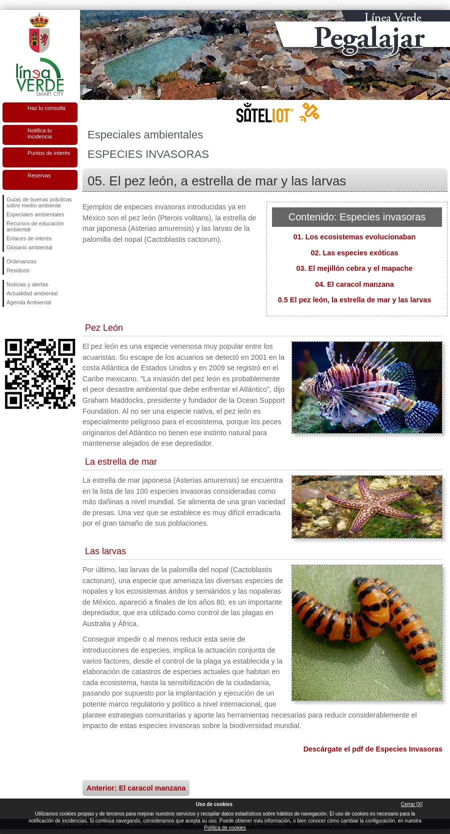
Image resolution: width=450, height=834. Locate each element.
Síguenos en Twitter (25, 323)
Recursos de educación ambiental (35, 226)
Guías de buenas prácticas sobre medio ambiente (39, 202)
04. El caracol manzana (354, 284)
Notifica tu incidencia (40, 133)
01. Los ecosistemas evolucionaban (355, 237)
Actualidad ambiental (32, 293)
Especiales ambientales (35, 214)
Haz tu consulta (47, 108)
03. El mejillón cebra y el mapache (354, 268)
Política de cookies (225, 828)
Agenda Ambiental (28, 302)
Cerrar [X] (411, 804)
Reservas (39, 175)
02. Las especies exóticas (354, 253)
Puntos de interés (49, 153)
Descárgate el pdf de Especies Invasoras (373, 749)
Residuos (18, 270)
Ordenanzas (21, 261)
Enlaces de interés (29, 238)
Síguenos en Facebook (8, 323)
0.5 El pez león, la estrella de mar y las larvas (354, 300)
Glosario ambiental (29, 247)
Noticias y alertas (27, 284)
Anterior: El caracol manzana (136, 788)
